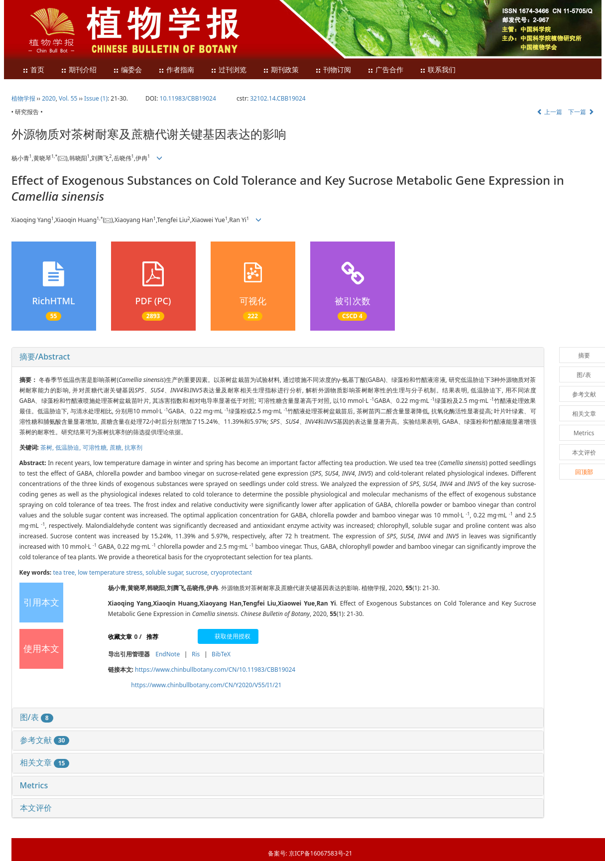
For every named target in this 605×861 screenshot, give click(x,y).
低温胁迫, (68, 447)
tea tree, (65, 572)
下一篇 (581, 112)
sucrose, (198, 572)
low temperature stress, (111, 572)
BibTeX (221, 654)
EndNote (167, 654)
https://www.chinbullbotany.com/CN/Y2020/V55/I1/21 (206, 685)
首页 (33, 70)
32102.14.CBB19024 (277, 98)
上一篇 (549, 112)
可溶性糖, (96, 447)
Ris (196, 654)
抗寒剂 (133, 447)
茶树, (47, 447)
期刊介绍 (79, 70)
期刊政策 (281, 70)
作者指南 (176, 70)
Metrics (34, 785)
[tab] (278, 357)
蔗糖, (117, 447)
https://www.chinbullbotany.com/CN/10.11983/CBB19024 (215, 669)
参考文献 (45, 740)
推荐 (152, 636)
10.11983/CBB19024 (188, 98)
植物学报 (23, 98)
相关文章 (45, 762)
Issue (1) (96, 98)
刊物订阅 (333, 70)
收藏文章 (120, 636)
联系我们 (438, 70)
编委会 (127, 70)
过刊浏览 (228, 70)
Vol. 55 (68, 98)
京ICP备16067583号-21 (320, 853)
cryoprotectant (231, 572)
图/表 (36, 717)
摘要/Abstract (44, 356)
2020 (48, 98)
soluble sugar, (166, 572)
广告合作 (385, 70)
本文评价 (36, 807)
